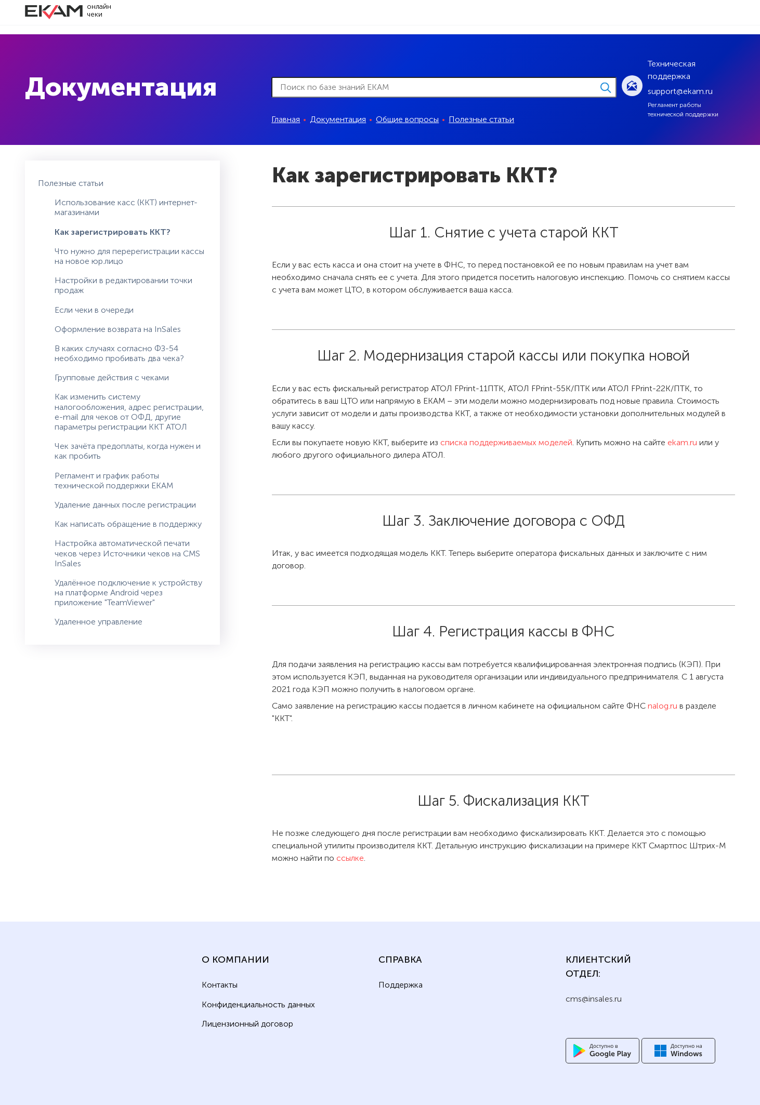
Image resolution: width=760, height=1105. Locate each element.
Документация (338, 119)
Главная (285, 119)
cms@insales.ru (594, 999)
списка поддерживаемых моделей (506, 442)
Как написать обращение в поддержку (128, 524)
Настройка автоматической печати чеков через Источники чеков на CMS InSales (127, 553)
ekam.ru (682, 442)
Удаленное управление (98, 622)
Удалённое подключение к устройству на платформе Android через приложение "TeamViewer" (128, 592)
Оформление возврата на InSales (118, 329)
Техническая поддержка (672, 70)
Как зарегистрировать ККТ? (113, 232)
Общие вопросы (407, 119)
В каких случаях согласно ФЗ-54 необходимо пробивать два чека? (119, 353)
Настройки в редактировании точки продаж (123, 285)
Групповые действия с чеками (112, 377)
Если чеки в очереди (94, 310)
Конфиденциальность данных (258, 1004)
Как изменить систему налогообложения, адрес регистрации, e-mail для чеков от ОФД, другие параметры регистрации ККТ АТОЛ (129, 412)
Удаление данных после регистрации (125, 505)
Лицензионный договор (247, 1024)
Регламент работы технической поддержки (683, 109)
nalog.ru (662, 706)
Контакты (220, 985)
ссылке (350, 858)
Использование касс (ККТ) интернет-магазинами (126, 207)
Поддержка (400, 985)
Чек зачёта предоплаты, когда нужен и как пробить (128, 451)
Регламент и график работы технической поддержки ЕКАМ (114, 480)
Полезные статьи (481, 119)
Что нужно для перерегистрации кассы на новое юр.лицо (129, 256)
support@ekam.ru (680, 91)
